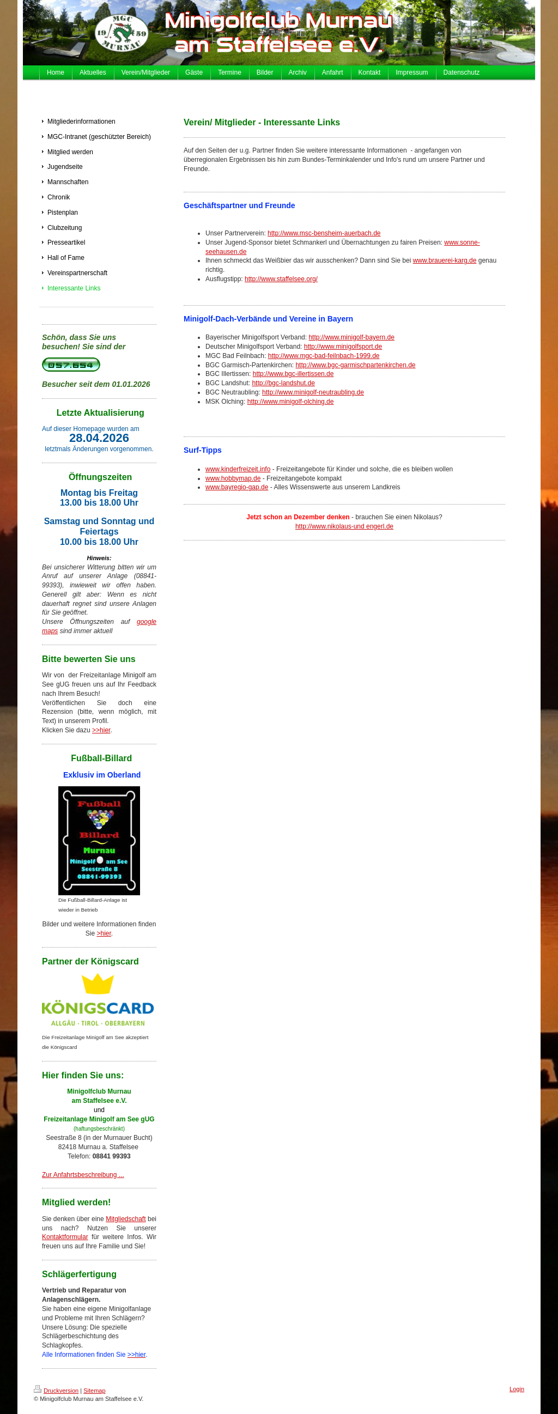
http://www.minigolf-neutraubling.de (313, 392)
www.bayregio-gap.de (236, 487)
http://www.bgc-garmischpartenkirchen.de (355, 365)
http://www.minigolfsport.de (343, 346)
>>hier (101, 730)
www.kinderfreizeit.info (237, 469)
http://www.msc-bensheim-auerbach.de (324, 233)
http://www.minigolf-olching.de (290, 401)
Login (517, 1389)
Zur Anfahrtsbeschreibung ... (83, 1175)
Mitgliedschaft (125, 1219)
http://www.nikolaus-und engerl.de (344, 526)
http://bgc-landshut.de (283, 383)
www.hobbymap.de (232, 478)
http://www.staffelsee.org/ (281, 279)
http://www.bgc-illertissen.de (293, 374)
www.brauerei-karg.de (445, 260)
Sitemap (94, 1390)
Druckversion (56, 1390)
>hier (103, 933)
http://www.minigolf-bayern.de (351, 337)
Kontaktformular (65, 1237)
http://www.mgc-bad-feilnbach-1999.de (324, 356)
